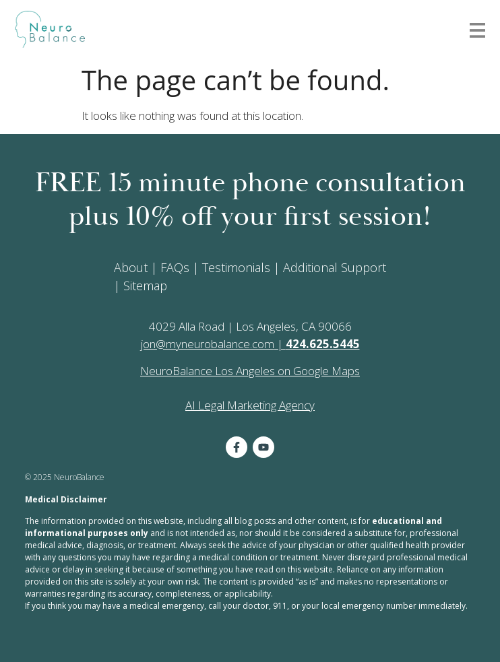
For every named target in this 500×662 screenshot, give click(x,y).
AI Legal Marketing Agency (250, 405)
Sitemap (145, 285)
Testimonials (236, 267)
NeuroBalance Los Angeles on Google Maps (250, 370)
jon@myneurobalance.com (207, 344)
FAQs (174, 267)
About (131, 267)
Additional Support (334, 267)
